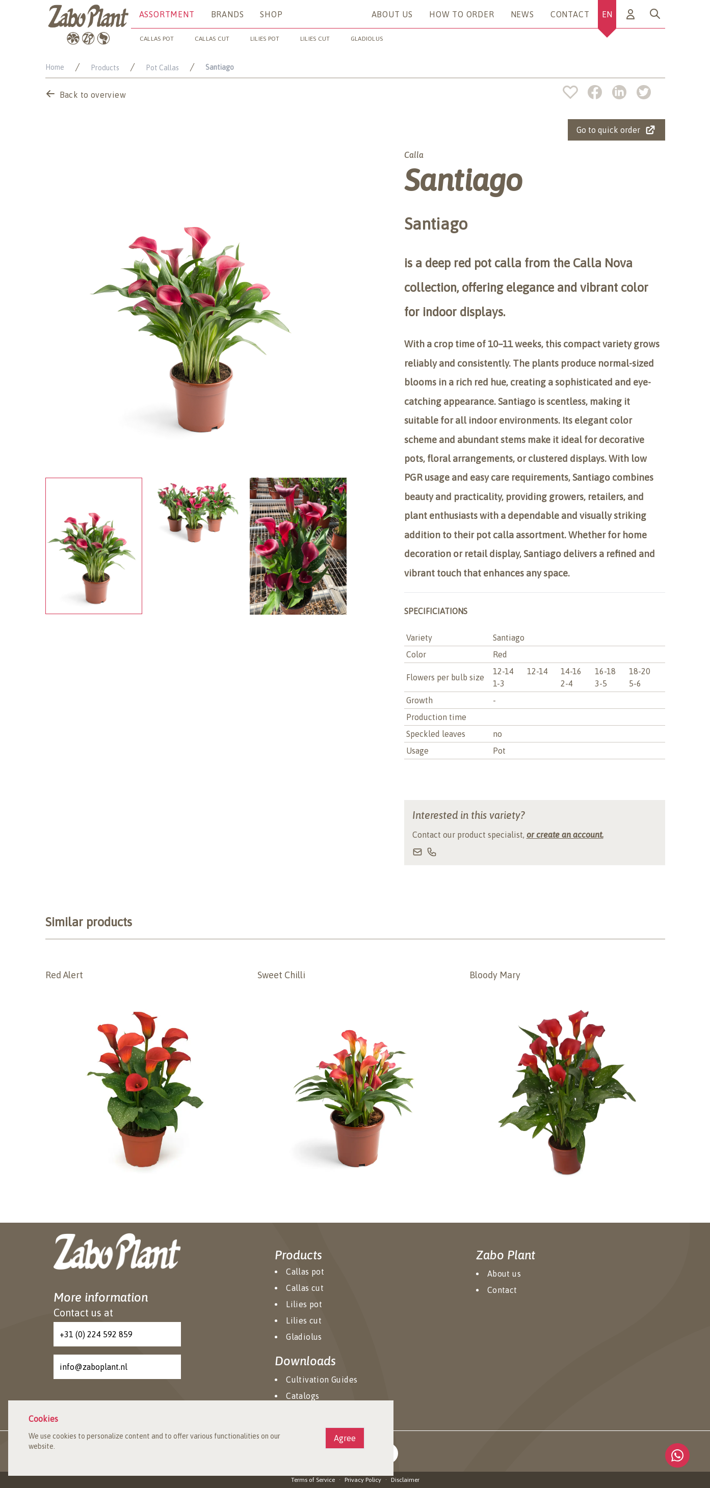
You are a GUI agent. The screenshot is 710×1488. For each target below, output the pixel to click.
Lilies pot (265, 38)
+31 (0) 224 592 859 (96, 1334)
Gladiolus (367, 38)
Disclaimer (405, 1479)
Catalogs (302, 1395)
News (522, 14)
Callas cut (212, 38)
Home (54, 67)
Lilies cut (315, 38)
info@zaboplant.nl (93, 1366)
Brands (227, 14)
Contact (570, 14)
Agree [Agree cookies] (345, 1438)
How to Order (461, 14)
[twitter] (644, 92)
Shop (271, 14)
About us (392, 14)
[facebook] (600, 92)
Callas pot (157, 38)
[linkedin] (624, 92)
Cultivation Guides (321, 1379)
